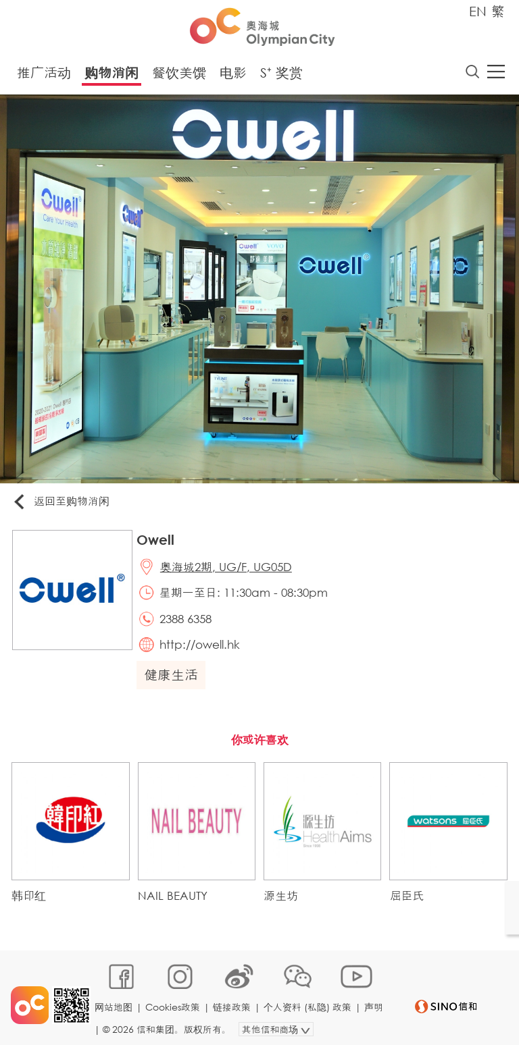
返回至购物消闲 (63, 503)
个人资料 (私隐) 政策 (309, 1002)
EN (478, 11)
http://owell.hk (203, 650)
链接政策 (233, 1002)
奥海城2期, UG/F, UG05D (229, 569)
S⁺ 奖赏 (281, 74)
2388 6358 (189, 623)
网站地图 (115, 1002)
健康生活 (174, 681)
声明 (105, 1022)
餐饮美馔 (179, 74)
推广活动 (44, 74)
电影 (233, 74)
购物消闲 (111, 74)
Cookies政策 (174, 1002)
